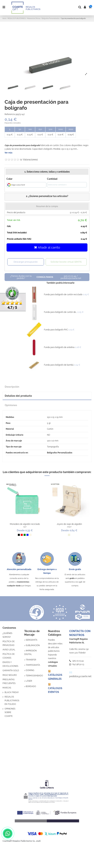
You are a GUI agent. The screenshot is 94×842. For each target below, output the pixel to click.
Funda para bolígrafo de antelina (59, 347)
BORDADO (31, 686)
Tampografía (53, 447)
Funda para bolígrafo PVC (56, 329)
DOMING (30, 670)
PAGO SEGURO (10, 675)
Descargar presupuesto (26, 262)
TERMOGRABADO (34, 675)
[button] (47, 196)
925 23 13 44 (76, 661)
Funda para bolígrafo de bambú (58, 365)
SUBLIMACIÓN (33, 645)
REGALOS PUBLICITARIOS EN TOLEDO (12, 700)
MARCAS (7, 688)
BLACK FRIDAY (12, 692)
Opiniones (11, 405)
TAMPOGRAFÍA (33, 665)
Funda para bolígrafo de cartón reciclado (63, 294)
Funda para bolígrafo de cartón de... (60, 312)
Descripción (12, 386)
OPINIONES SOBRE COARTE (10, 712)
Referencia (10, 114)
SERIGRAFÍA (31, 640)
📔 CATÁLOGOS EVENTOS (55, 688)
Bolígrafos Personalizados (59, 452)
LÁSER (29, 681)
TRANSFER (31, 660)
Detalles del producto (18, 395)
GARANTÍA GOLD (11, 670)
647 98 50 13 (76, 664)
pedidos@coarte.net (80, 676)
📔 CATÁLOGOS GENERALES (55, 675)
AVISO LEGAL (9, 649)
